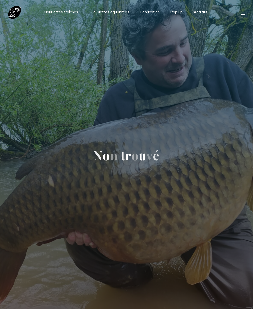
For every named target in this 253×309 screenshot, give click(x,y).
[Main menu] (240, 12)
